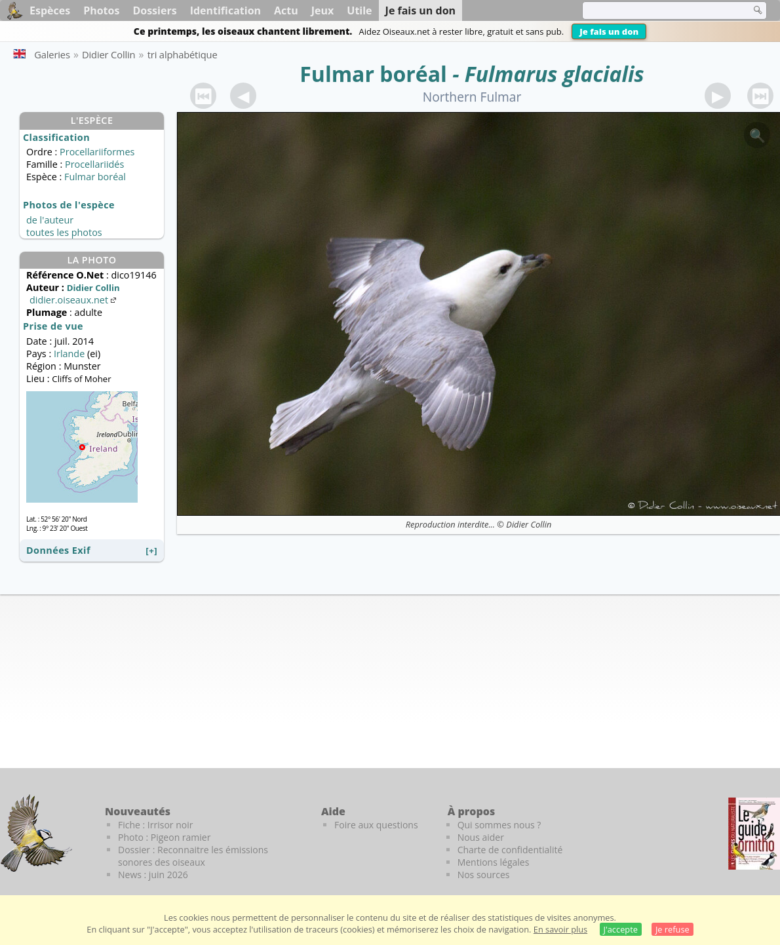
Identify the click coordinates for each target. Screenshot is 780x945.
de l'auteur (49, 220)
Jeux (322, 10)
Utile (359, 10)
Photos (101, 10)
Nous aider (481, 837)
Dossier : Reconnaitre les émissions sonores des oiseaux (193, 855)
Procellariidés (94, 164)
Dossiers (154, 10)
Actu (286, 10)
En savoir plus (560, 929)
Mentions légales (494, 862)
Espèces (49, 10)
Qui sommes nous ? (499, 825)
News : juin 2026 (153, 874)
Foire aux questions (376, 825)
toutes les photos (64, 232)
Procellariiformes (97, 151)
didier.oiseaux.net (74, 300)
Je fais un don (608, 31)
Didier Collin (528, 524)
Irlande (69, 353)
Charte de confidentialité (510, 849)
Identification (225, 10)
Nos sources (484, 874)
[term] (658, 10)
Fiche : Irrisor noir (155, 825)
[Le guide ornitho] (754, 834)
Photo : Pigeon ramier (164, 837)
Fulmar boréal (373, 74)
